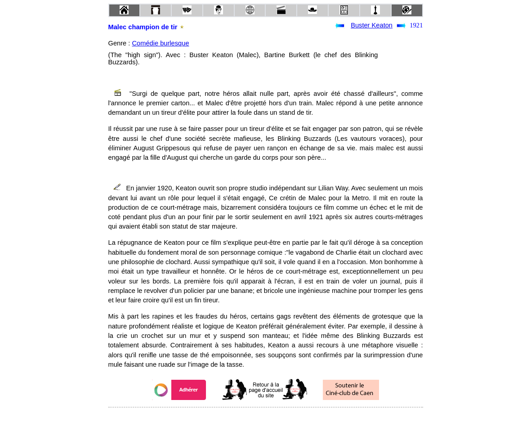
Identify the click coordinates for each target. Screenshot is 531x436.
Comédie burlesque (160, 43)
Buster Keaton (372, 25)
